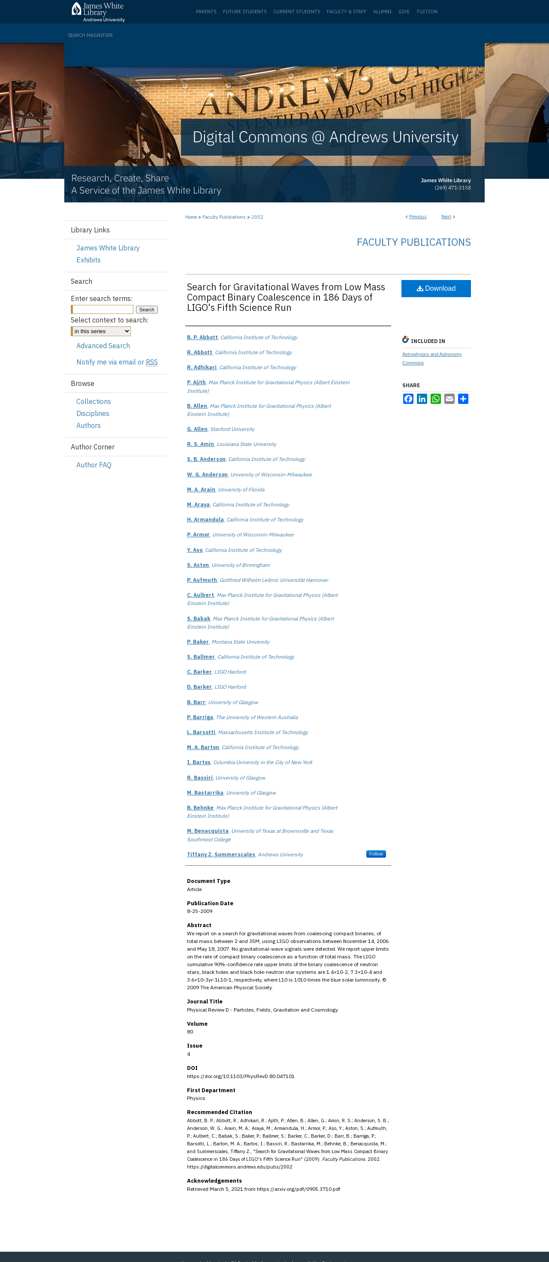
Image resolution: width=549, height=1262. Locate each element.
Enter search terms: (102, 298)
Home (191, 217)
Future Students (244, 12)
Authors (88, 425)
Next (446, 217)
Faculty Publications (224, 217)
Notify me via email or (117, 362)
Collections (93, 401)
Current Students (296, 12)
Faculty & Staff (346, 12)
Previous (418, 217)
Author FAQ (94, 465)
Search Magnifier (90, 35)
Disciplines (92, 413)
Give (404, 12)
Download (436, 288)
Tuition (426, 12)
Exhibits (88, 260)
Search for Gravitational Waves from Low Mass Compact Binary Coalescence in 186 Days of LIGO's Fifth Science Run (286, 296)
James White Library (108, 248)
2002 (257, 217)
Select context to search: (109, 320)
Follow (376, 853)
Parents (206, 12)
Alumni (382, 12)
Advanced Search (103, 345)
